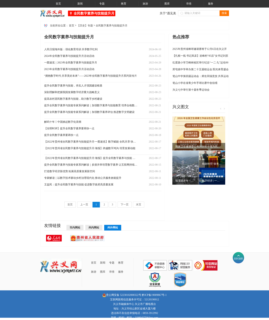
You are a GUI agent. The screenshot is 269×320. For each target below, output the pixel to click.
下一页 (125, 204)
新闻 (102, 262)
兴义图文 (180, 106)
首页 (71, 25)
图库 (102, 271)
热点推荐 (181, 37)
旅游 (93, 271)
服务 (120, 271)
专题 (111, 262)
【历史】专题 (85, 25)
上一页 (84, 204)
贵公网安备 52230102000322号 (121, 295)
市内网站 (75, 227)
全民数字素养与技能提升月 (94, 13)
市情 (111, 271)
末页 (138, 204)
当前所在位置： (59, 25)
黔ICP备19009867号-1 (154, 295)
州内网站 (94, 227)
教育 (120, 262)
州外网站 (112, 227)
